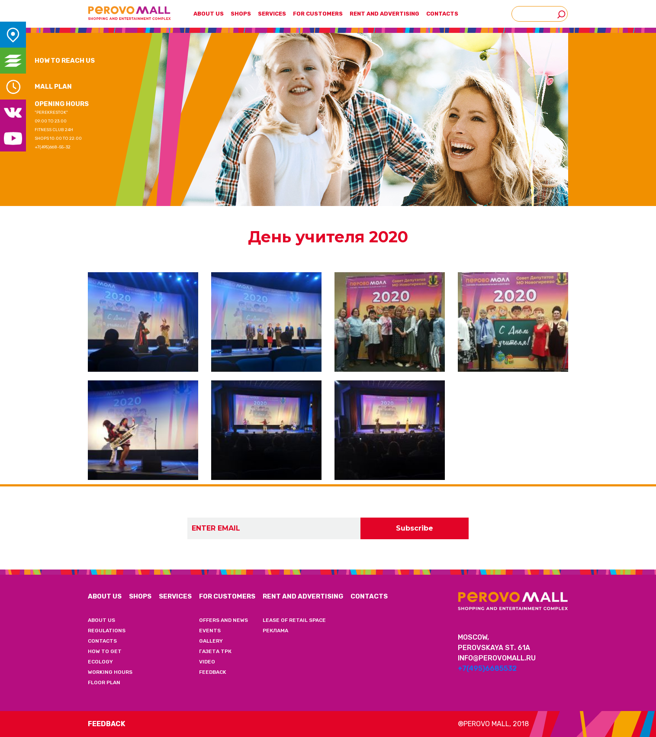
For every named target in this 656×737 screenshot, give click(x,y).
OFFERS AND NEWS (223, 620)
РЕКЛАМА (275, 631)
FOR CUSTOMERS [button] (318, 13)
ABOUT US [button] (208, 13)
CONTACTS (442, 13)
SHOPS (241, 13)
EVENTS (210, 631)
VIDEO (207, 662)
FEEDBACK (212, 672)
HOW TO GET (105, 651)
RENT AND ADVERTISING (303, 596)
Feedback (106, 724)
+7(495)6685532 (487, 668)
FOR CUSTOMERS (227, 596)
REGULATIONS (106, 631)
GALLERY (211, 641)
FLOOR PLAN (104, 682)
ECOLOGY (100, 662)
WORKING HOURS (110, 672)
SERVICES (272, 13)
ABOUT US (105, 596)
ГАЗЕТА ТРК (215, 651)
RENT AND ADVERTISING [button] (384, 13)
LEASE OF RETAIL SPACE (294, 620)
